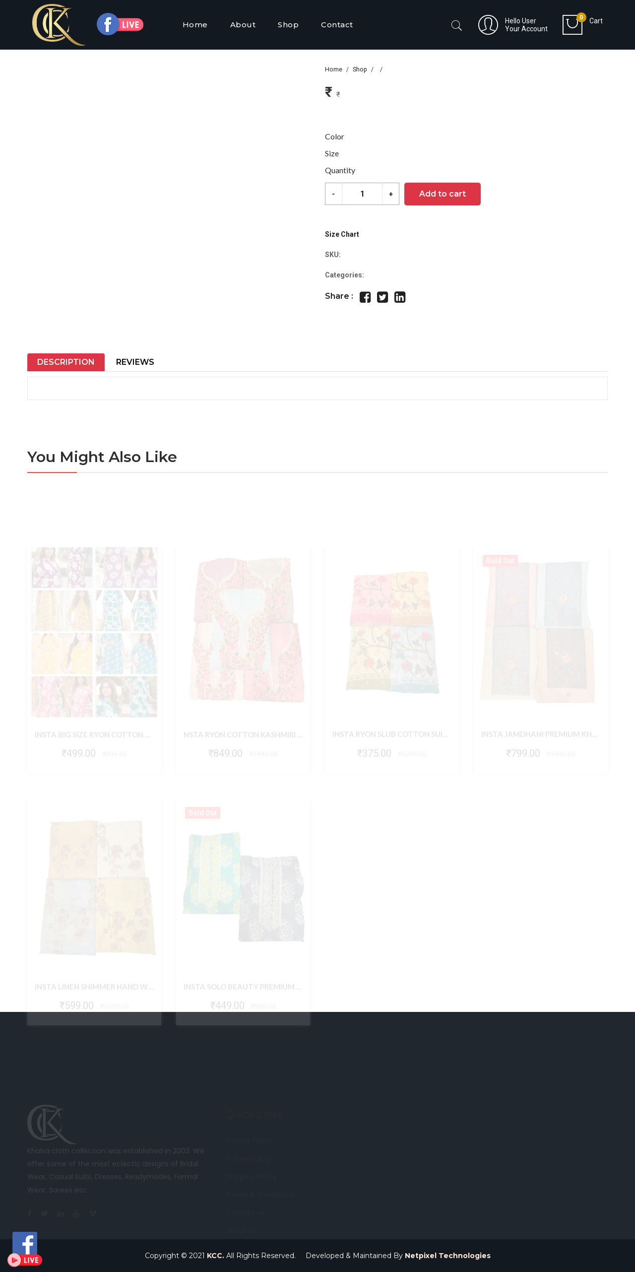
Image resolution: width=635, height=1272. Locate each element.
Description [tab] (66, 362)
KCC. (215, 1255)
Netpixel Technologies (448, 1255)
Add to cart (442, 194)
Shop (360, 69)
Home (333, 69)
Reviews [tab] (135, 362)
